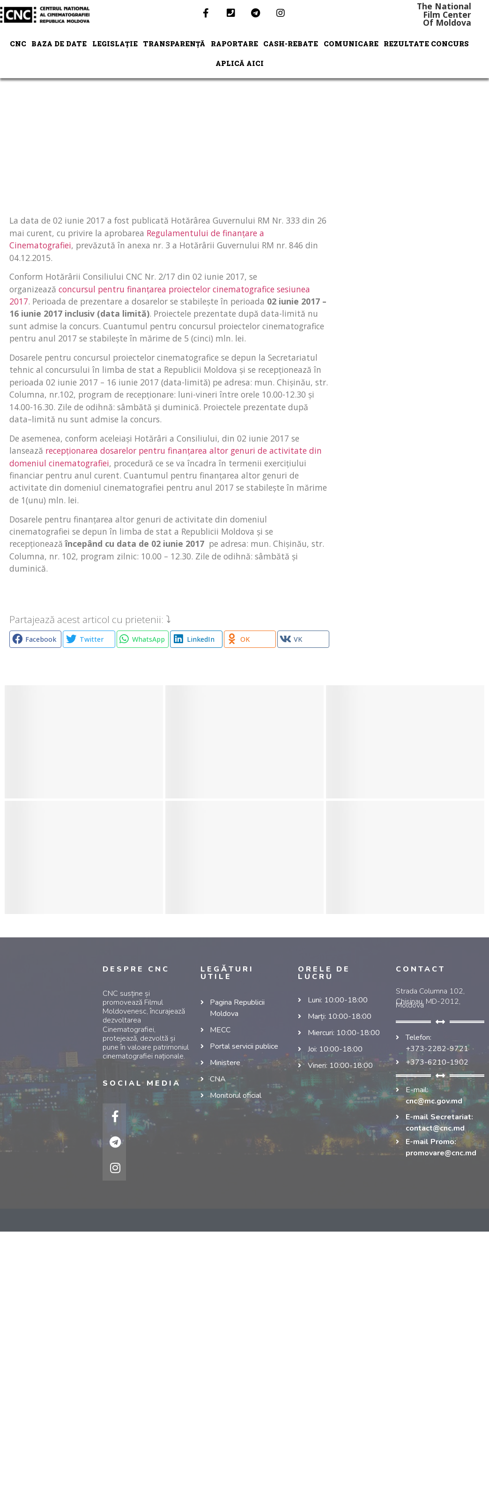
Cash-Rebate (290, 43)
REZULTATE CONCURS (426, 43)
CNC (18, 43)
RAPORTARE (234, 43)
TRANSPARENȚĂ (174, 43)
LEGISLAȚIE (115, 43)
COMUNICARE (351, 43)
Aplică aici (239, 63)
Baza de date (59, 43)
